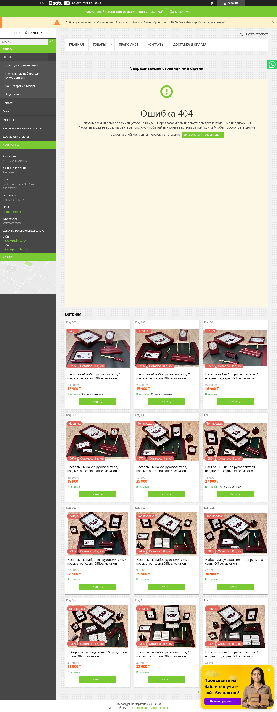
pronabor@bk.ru (13, 212)
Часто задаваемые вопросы (22, 128)
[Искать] (52, 41)
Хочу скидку (179, 11)
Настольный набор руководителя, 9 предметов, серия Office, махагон (231, 469)
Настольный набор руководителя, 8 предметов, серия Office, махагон (94, 469)
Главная (76, 44)
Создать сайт (80, 3)
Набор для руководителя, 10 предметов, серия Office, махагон (235, 561)
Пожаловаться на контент (152, 707)
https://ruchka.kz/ (14, 240)
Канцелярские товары (20, 86)
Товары (8, 57)
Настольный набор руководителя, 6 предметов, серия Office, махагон (94, 376)
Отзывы (8, 120)
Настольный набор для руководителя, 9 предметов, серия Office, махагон (97, 561)
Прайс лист (129, 44)
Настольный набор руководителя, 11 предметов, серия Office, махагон (232, 654)
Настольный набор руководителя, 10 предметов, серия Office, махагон (163, 654)
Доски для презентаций (21, 65)
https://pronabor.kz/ (16, 249)
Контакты (155, 44)
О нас (6, 111)
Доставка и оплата (16, 137)
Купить (98, 401)
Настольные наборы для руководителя (22, 75)
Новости (8, 103)
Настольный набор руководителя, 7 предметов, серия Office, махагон (163, 376)
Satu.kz (157, 704)
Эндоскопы (13, 94)
